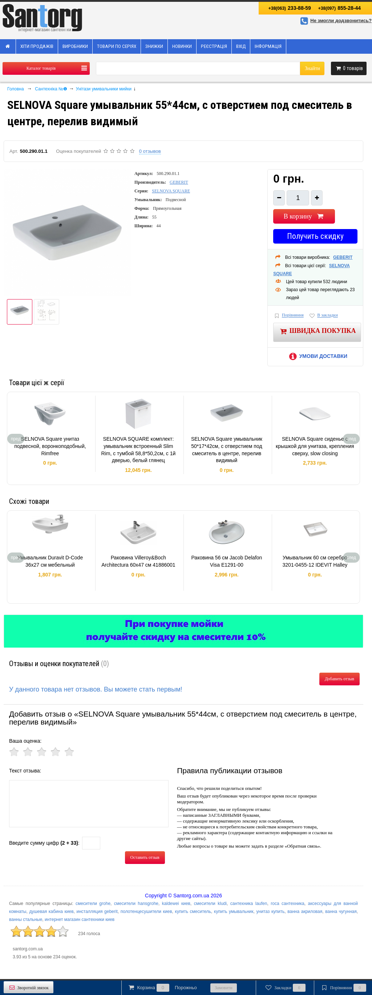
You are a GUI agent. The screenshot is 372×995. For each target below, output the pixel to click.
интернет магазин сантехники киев (79, 919)
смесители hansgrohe (136, 903)
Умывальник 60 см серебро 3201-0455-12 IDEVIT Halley (315, 561)
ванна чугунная (341, 911)
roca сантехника (287, 903)
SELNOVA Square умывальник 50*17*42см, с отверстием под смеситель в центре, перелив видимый (226, 449)
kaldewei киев (176, 903)
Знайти (312, 68)
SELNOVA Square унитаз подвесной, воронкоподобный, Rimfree (50, 446)
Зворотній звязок (28, 987)
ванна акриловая (304, 911)
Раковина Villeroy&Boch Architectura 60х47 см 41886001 (138, 561)
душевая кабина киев (51, 911)
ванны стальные (25, 919)
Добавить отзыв (339, 678)
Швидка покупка (317, 331)
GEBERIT (179, 182)
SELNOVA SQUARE (171, 190)
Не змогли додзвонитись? (335, 20)
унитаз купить (270, 911)
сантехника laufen (248, 903)
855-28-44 (339, 8)
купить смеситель (193, 911)
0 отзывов (150, 151)
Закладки (285, 988)
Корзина (162, 988)
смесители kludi (210, 903)
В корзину (304, 216)
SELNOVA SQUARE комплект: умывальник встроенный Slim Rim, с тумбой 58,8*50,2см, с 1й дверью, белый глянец (138, 449)
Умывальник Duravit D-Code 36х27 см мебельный (50, 561)
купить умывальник (233, 911)
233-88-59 (289, 8)
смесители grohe (93, 903)
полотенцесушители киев (146, 911)
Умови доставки (317, 356)
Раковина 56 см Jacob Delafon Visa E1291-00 (226, 561)
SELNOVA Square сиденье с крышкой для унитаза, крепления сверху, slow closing (315, 446)
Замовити (223, 987)
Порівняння (288, 315)
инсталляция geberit (97, 911)
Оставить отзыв (144, 857)
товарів (349, 68)
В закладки (323, 315)
